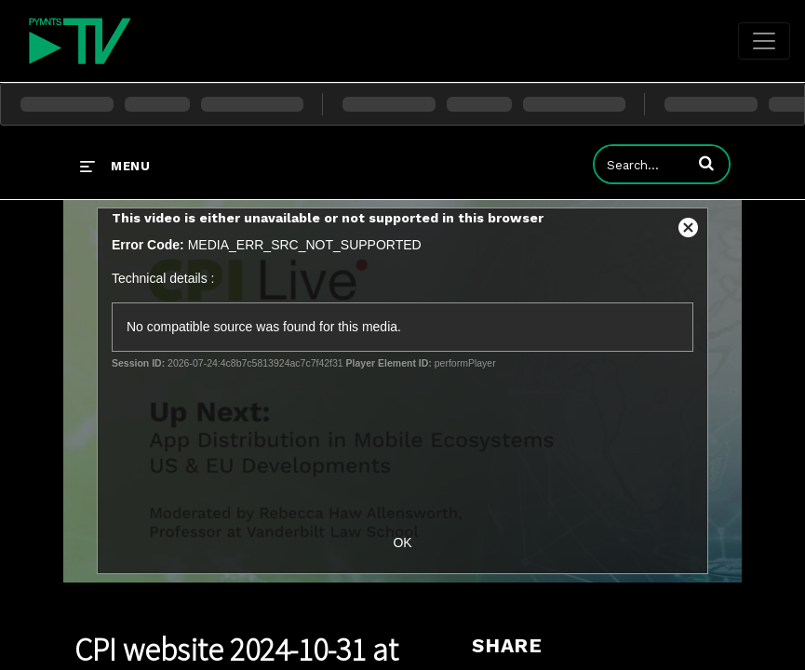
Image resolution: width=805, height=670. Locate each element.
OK (402, 542)
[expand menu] (114, 166)
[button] (706, 163)
